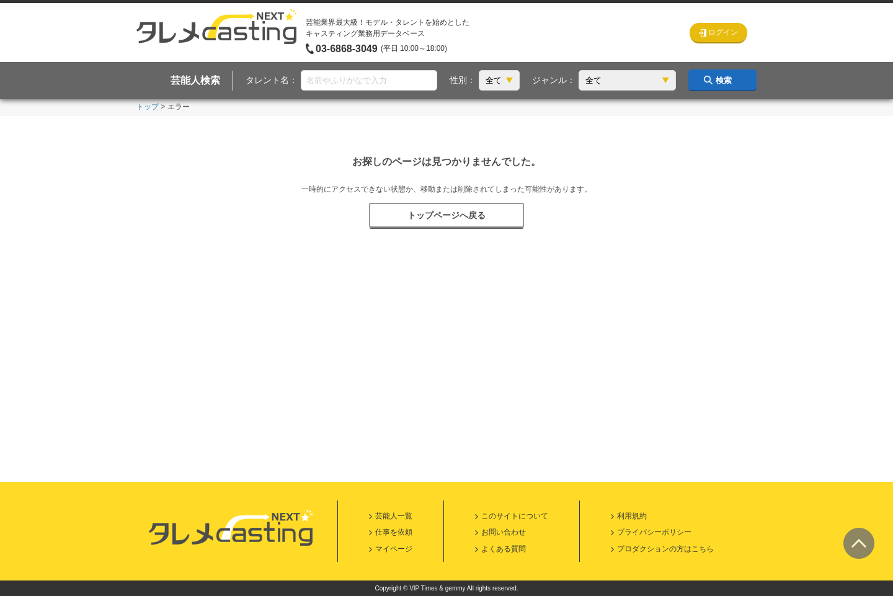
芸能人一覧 (393, 516)
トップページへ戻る (446, 215)
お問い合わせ (503, 532)
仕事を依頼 (393, 532)
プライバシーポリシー (654, 532)
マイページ (393, 549)
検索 (724, 80)
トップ (147, 106)
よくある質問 (503, 549)
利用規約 (632, 516)
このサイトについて (514, 516)
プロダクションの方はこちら (665, 549)
